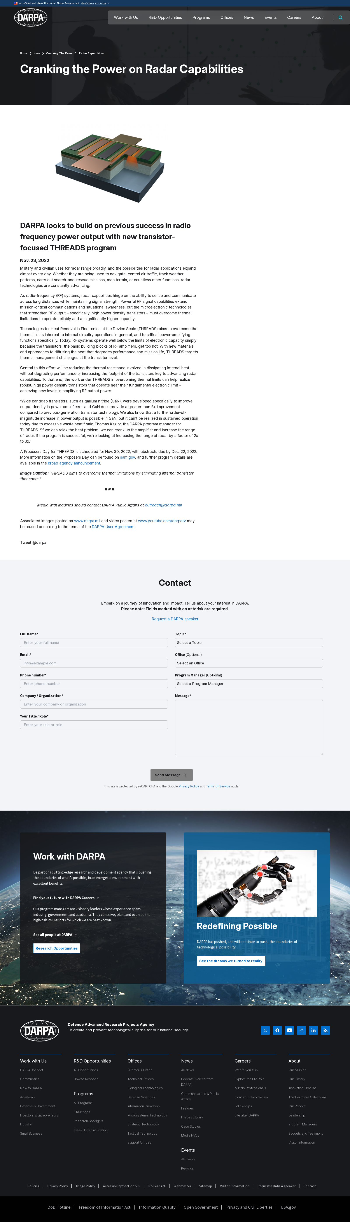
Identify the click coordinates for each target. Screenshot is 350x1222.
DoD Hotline (58, 1207)
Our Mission (297, 1070)
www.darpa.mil (87, 520)
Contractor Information (251, 1097)
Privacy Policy (189, 786)
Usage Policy (85, 1186)
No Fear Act (157, 1186)
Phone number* (33, 675)
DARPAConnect (31, 1070)
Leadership (297, 1115)
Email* (25, 654)
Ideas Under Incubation (91, 1130)
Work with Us (126, 17)
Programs (201, 17)
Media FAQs (190, 1135)
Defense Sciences (141, 1097)
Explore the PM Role (249, 1079)
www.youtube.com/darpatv (162, 520)
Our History (297, 1079)
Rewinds (187, 1168)
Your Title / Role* (34, 716)
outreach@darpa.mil (163, 505)
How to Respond (86, 1079)
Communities (30, 1079)
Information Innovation (144, 1106)
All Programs (83, 1103)
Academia (27, 1097)
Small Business (31, 1133)
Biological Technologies (145, 1088)
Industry (26, 1124)
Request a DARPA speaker (175, 619)
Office (188, 654)
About (317, 17)
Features (187, 1108)
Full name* (29, 634)
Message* (183, 695)
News (249, 17)
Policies (33, 1186)
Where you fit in (246, 1070)
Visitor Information (302, 1142)
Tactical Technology (142, 1133)
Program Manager (198, 675)
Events (270, 17)
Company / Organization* (41, 695)
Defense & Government (37, 1106)
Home (23, 53)
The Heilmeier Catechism (307, 1097)
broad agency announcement (74, 463)
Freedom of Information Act (105, 1207)
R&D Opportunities (165, 17)
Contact (310, 1186)
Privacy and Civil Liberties (249, 1207)
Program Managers (303, 1124)
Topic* (180, 634)
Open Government (201, 1207)
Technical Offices (141, 1079)
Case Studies (191, 1126)
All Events (188, 1159)
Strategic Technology (143, 1124)
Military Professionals (250, 1088)
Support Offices (139, 1142)
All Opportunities (86, 1070)
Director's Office (140, 1070)
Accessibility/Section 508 (121, 1186)
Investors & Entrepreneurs (39, 1115)
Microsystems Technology (147, 1115)
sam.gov (127, 457)
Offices (226, 17)
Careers (294, 17)
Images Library (192, 1117)
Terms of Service (217, 786)
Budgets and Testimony (306, 1133)
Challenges (82, 1112)
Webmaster (182, 1186)
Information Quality (157, 1207)
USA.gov (288, 1207)
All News (187, 1070)
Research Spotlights (88, 1121)
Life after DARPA (247, 1115)
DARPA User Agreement (113, 526)
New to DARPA (31, 1088)
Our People (297, 1106)
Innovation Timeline (303, 1088)
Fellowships (243, 1106)
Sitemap (205, 1186)
